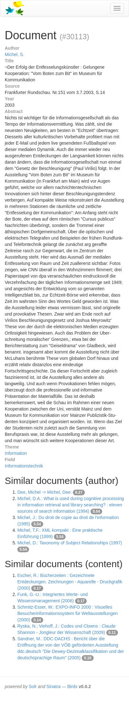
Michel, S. (14, 54)
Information (16, 453)
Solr (33, 686)
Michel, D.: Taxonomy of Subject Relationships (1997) (69, 542)
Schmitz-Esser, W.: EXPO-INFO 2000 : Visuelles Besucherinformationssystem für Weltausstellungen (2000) (67, 613)
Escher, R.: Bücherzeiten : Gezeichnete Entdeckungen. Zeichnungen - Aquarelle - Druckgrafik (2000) (69, 582)
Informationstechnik (24, 465)
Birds (72, 686)
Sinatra (53, 686)
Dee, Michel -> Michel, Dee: (45, 492)
